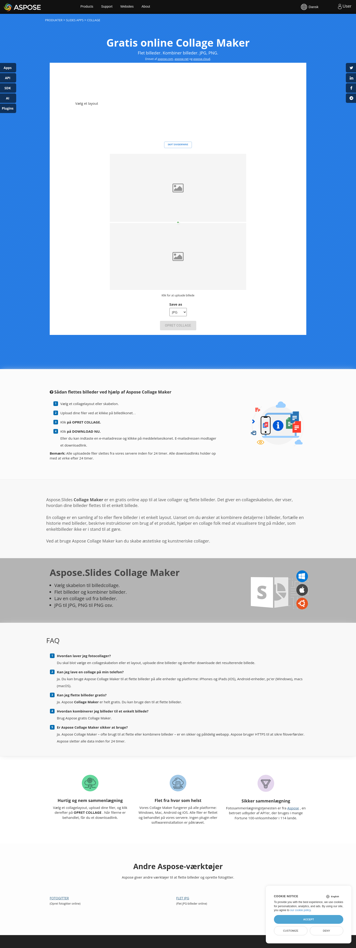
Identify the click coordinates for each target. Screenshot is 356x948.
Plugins (8, 108)
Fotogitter (59, 850)
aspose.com (165, 59)
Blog (213, 919)
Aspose (9, 7)
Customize (290, 930)
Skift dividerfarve (178, 97)
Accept (308, 919)
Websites (130, 7)
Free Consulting (184, 919)
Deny (326, 930)
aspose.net (182, 59)
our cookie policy (300, 910)
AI (7, 98)
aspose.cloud (201, 59)
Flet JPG (182, 850)
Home (94, 919)
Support (110, 7)
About (149, 7)
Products (90, 7)
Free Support (149, 919)
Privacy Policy (191, 942)
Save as (175, 256)
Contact (229, 942)
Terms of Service (211, 942)
